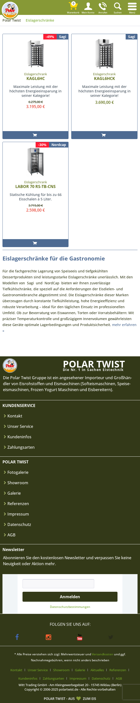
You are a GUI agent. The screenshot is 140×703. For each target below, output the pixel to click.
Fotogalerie (17, 472)
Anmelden (70, 596)
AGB (11, 535)
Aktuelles (97, 670)
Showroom (17, 482)
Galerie (14, 493)
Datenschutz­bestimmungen (70, 607)
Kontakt (14, 416)
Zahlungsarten (21, 447)
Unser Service (20, 426)
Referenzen (18, 503)
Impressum (18, 514)
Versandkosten (102, 654)
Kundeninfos (19, 437)
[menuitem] (132, 7)
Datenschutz (19, 524)
